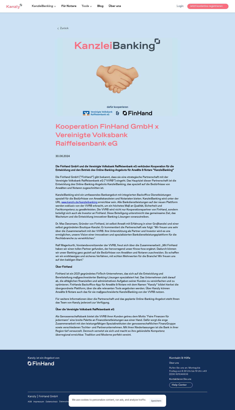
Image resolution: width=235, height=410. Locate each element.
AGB (30, 401)
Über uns (115, 6)
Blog (100, 6)
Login (180, 6)
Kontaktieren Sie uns (180, 379)
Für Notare (68, 6)
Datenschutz (52, 401)
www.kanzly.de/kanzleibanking (79, 202)
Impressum (38, 401)
